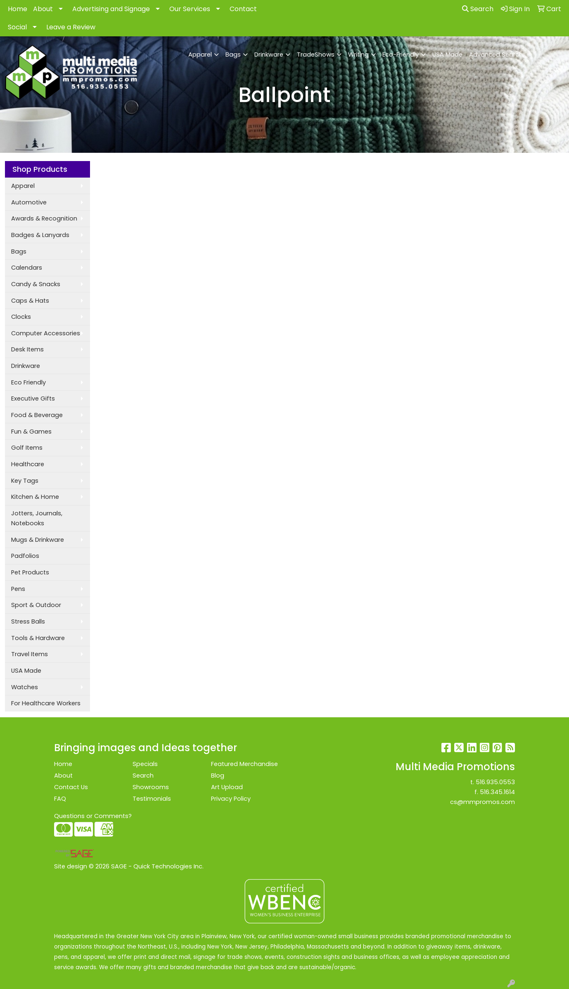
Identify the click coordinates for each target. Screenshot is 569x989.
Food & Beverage (37, 415)
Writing (358, 54)
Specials (145, 764)
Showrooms (151, 787)
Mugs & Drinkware (37, 540)
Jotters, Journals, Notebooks (36, 518)
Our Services (189, 9)
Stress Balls (28, 621)
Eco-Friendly (400, 54)
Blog (217, 775)
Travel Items (29, 654)
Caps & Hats (30, 300)
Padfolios (25, 556)
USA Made (447, 54)
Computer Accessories (45, 333)
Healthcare (27, 464)
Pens (18, 589)
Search (477, 9)
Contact (243, 9)
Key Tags (24, 481)
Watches (24, 687)
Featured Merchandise (244, 764)
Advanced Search (496, 54)
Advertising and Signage (111, 9)
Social (17, 27)
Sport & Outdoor (36, 605)
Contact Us (71, 787)
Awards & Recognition (44, 218)
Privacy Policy (231, 799)
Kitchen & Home (35, 497)
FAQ (60, 799)
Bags (233, 54)
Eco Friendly (28, 382)
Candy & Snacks (35, 284)
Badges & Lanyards (40, 235)
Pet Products (30, 572)
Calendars (26, 267)
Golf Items (27, 448)
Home (17, 9)
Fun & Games (31, 431)
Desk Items (27, 349)
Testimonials (152, 799)
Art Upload (227, 787)
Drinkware (268, 54)
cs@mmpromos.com (482, 802)
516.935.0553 (495, 782)
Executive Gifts (33, 398)
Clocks (21, 317)
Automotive (29, 202)
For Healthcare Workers (46, 703)
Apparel (200, 54)
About (43, 9)
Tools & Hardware (38, 638)
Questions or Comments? (93, 816)
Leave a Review (70, 27)
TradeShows (315, 54)
